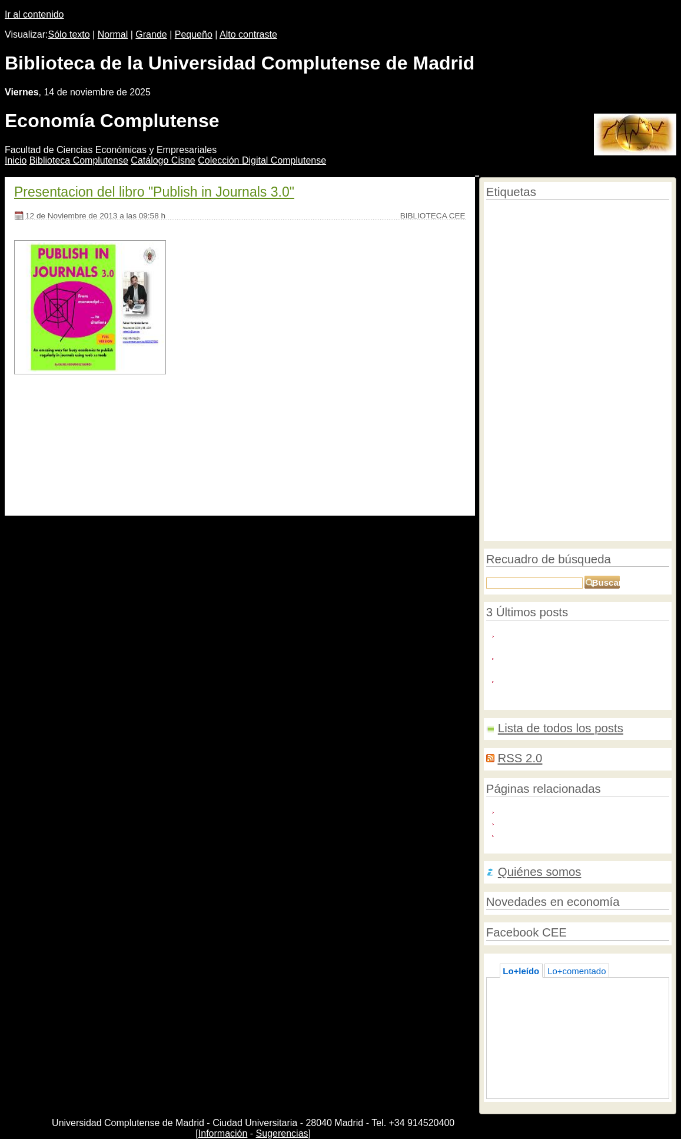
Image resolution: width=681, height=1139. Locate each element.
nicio (15, 160)
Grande (151, 34)
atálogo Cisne (163, 160)
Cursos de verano (604, 323)
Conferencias (611, 271)
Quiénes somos (540, 871)
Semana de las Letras (528, 521)
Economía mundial (523, 346)
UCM (502, 374)
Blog (549, 359)
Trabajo (652, 433)
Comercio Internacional (583, 391)
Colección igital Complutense (262, 160)
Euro (563, 473)
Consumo (503, 271)
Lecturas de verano (546, 1035)
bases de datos (626, 509)
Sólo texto (69, 34)
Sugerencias (282, 1133)
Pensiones (541, 461)
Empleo (500, 323)
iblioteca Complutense (78, 160)
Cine (570, 347)
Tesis (652, 272)
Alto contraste (248, 34)
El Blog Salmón (530, 834)
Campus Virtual (593, 246)
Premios (500, 485)
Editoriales (614, 258)
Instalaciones (507, 282)
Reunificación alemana (523, 497)
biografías (546, 418)
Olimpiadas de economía (614, 521)
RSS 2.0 (519, 758)
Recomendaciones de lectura (621, 448)
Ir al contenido (34, 14)
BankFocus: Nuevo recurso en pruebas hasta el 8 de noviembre (576, 662)
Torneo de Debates (569, 433)
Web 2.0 (549, 446)
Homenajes (600, 347)
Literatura (621, 359)
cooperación (532, 473)
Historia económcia (616, 298)
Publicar (499, 214)
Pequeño (193, 34)
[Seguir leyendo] (48, 486)
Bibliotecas (549, 296)
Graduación (505, 531)
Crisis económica (560, 508)
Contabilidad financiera (529, 310)
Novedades (580, 359)
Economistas (544, 322)
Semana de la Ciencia (611, 310)
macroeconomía (602, 335)
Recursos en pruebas (557, 258)
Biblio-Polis (521, 822)
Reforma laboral (540, 214)
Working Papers (600, 473)
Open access (583, 282)
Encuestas (503, 510)
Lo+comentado (576, 971)
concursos (579, 497)
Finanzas (614, 497)
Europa (573, 461)
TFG (637, 473)
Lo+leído (521, 971)
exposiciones (599, 485)
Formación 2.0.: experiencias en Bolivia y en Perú (571, 1074)
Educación (513, 390)
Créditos (545, 282)
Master (534, 271)
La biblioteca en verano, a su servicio (581, 1023)
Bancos (533, 376)
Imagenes (619, 433)
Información (223, 1133)
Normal (113, 34)
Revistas (563, 271)
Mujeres (646, 497)
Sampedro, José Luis (588, 376)
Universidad (512, 358)
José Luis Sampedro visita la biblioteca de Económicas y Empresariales (584, 1051)
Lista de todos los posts (560, 728)
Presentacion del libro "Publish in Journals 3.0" (154, 192)
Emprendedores (542, 486)
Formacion (506, 417)
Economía (559, 227)
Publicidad (649, 258)
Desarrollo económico (605, 403)
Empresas (504, 461)
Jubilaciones (554, 335)
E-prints (581, 214)
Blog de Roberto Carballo (549, 810)
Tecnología (505, 448)
